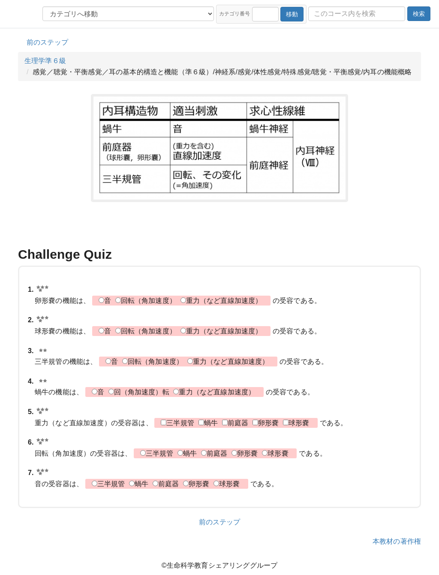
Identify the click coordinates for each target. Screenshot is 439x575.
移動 (292, 14)
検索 (419, 13)
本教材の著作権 (397, 541)
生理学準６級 (45, 60)
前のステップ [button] (47, 42)
